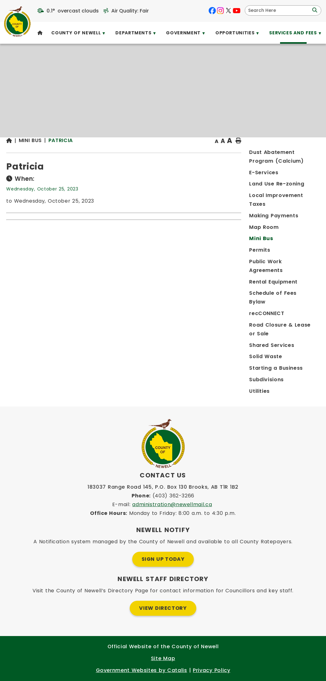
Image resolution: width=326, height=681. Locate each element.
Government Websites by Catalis (141, 670)
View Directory (163, 608)
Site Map (163, 658)
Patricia (151, 152)
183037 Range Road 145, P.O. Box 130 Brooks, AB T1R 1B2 (163, 487)
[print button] (304, 153)
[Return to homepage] (103, 153)
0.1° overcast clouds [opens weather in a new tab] (73, 10)
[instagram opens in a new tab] (220, 10)
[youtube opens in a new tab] (236, 10)
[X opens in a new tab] (228, 10)
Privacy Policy (211, 670)
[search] (279, 10)
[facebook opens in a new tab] (212, 10)
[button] (314, 10)
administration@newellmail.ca (172, 504)
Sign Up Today (163, 559)
